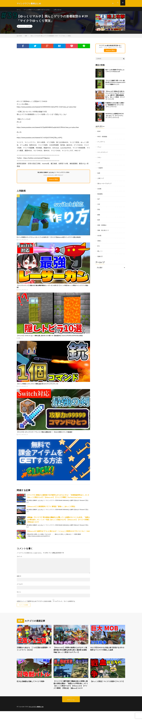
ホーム (19, 10)
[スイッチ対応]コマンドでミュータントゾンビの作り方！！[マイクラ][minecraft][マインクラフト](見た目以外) (49, 239)
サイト (19, 593)
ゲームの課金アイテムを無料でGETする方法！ (38, 10)
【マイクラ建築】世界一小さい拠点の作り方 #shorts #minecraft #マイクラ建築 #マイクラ (115, 84)
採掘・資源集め (102, 225)
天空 (98, 205)
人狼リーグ (100, 179)
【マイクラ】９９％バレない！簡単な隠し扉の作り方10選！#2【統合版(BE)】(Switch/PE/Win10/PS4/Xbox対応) (50, 337)
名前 (19, 577)
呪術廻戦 (100, 194)
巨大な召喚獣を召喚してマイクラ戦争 (32, 686)
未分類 (99, 235)
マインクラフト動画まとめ (37, 715)
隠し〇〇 (20, 339)
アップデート (101, 143)
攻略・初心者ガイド (103, 230)
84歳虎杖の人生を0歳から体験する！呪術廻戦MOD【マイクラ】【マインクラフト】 (114, 106)
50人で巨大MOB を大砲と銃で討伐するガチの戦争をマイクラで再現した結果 (107, 650)
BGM (99, 133)
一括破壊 (100, 169)
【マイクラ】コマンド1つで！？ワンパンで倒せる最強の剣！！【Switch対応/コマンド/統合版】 (45, 434)
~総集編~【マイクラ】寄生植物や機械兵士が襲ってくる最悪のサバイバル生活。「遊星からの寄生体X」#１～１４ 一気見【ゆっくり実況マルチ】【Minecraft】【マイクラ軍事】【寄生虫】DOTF (58, 521)
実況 (98, 210)
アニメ (99, 148)
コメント (19, 558)
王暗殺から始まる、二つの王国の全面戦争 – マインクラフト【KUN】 (34, 650)
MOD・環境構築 (102, 138)
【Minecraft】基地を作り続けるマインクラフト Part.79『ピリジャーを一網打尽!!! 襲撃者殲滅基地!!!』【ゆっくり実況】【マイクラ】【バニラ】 (115, 97)
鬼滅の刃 (100, 256)
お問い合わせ (60, 10)
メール (20, 585)
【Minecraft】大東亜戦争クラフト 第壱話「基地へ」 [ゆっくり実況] (51, 508)
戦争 (29, 28)
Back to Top (71, 708)
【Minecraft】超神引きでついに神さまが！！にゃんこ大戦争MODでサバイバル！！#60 (58, 533)
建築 (98, 215)
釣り (98, 246)
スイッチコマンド (23, 241)
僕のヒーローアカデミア (105, 184)
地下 (98, 199)
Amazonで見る (53, 181)
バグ (98, 164)
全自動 (99, 189)
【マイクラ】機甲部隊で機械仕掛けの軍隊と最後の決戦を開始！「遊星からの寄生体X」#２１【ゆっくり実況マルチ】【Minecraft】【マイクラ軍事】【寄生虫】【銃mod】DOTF (71, 691)
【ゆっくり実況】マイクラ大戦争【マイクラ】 (107, 687)
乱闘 (98, 174)
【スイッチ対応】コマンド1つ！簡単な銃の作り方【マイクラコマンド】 (38, 385)
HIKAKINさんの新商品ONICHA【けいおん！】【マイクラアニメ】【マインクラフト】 (114, 117)
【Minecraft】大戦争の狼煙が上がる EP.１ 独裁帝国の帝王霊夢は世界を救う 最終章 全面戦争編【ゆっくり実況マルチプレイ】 (70, 653)
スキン (99, 159)
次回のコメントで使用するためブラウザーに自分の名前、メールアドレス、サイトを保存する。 (46, 603)
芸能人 (99, 240)
